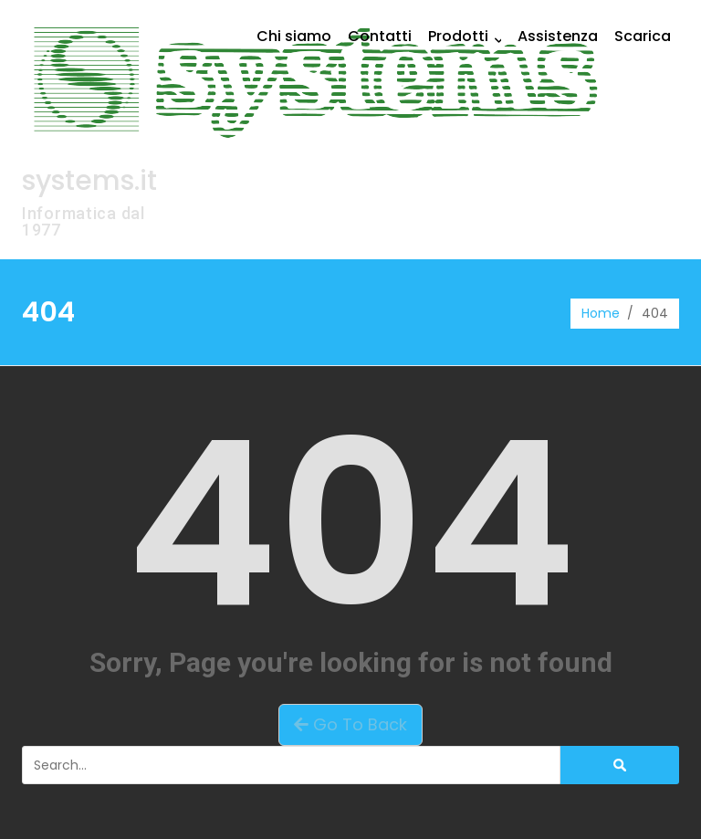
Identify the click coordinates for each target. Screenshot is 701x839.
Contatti (380, 36)
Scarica (642, 36)
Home (600, 313)
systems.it (89, 181)
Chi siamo (293, 36)
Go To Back (350, 724)
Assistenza (558, 36)
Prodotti (468, 36)
